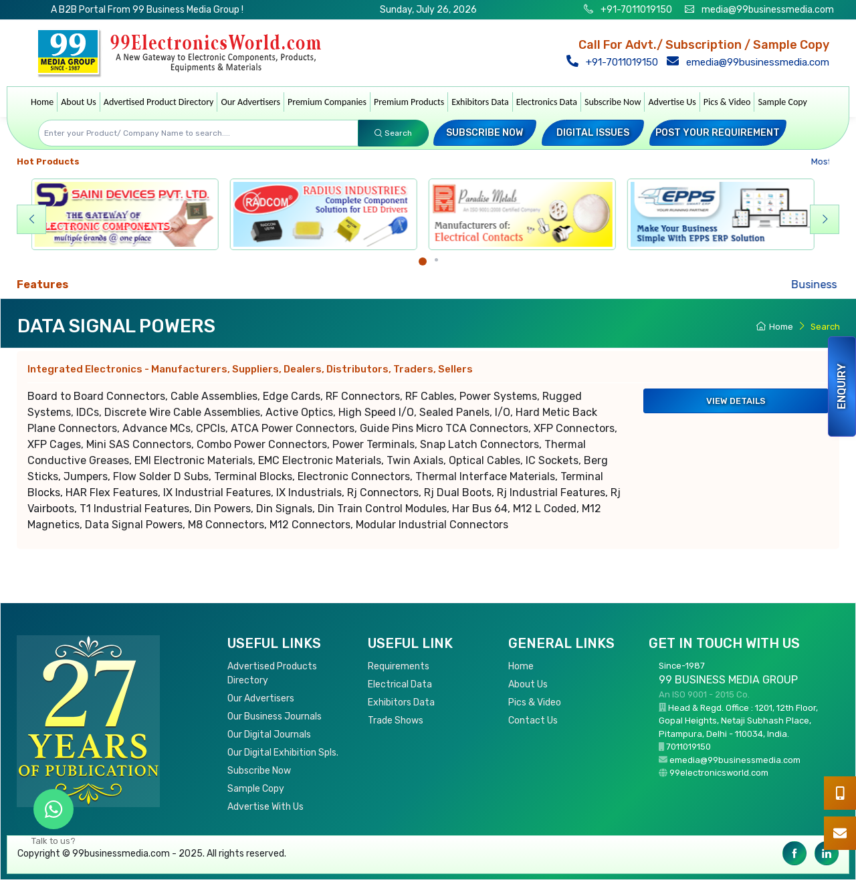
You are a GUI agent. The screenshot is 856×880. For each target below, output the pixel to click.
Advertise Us (672, 102)
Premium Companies (327, 102)
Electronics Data (546, 102)
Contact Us (533, 720)
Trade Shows (395, 720)
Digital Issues (592, 132)
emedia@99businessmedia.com (751, 62)
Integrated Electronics (250, 369)
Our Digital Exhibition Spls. (282, 752)
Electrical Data (400, 684)
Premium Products (409, 102)
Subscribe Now (612, 102)
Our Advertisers (250, 102)
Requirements (398, 666)
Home (42, 102)
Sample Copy (782, 102)
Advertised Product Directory (159, 102)
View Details (736, 401)
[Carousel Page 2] (436, 259)
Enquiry (841, 386)
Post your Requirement (717, 132)
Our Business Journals (274, 716)
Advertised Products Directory (272, 673)
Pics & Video (727, 102)
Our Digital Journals (269, 734)
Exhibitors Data (480, 102)
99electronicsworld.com (718, 773)
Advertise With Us (265, 806)
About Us (78, 102)
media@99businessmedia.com (768, 9)
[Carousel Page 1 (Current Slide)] (423, 261)
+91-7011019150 (635, 9)
